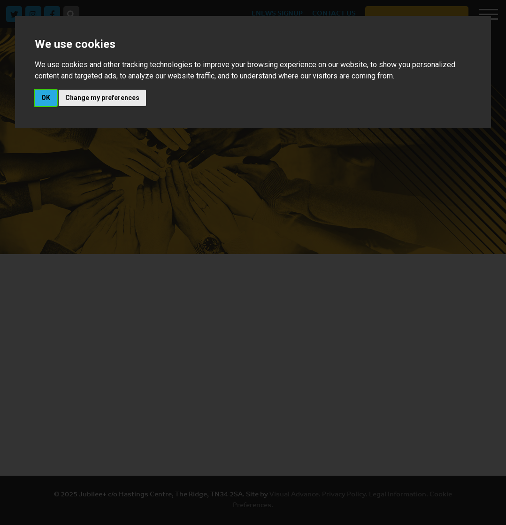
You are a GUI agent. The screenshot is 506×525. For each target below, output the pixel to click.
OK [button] (45, 97)
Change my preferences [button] (102, 97)
